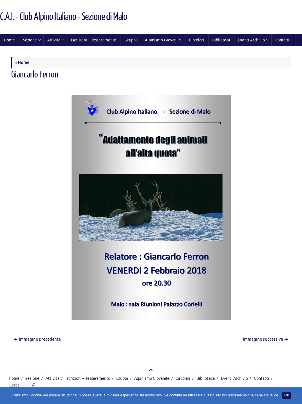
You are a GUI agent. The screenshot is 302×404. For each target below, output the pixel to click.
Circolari (182, 378)
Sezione (32, 378)
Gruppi (122, 378)
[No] (295, 396)
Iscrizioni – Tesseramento (88, 378)
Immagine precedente (37, 339)
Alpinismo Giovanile (151, 378)
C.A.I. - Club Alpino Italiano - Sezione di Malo (63, 17)
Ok (286, 395)
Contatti (261, 378)
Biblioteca (205, 378)
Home (22, 62)
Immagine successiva (265, 339)
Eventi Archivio (234, 378)
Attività (52, 378)
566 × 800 (70, 85)
